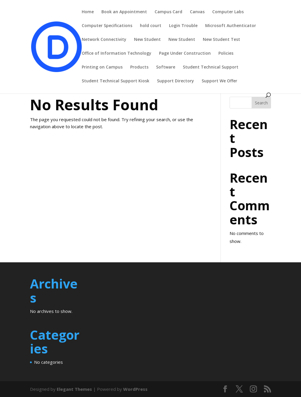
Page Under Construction (185, 53)
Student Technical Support (210, 67)
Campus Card (168, 12)
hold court (150, 26)
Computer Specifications (107, 26)
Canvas (197, 12)
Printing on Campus (102, 67)
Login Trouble (183, 26)
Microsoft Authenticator (230, 26)
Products (139, 67)
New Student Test (221, 39)
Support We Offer (219, 81)
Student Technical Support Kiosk (115, 81)
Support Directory (175, 81)
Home (88, 12)
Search (261, 103)
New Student (147, 39)
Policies (225, 53)
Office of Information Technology (116, 53)
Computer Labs (228, 12)
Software (165, 67)
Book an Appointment (124, 12)
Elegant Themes (74, 389)
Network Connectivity (104, 39)
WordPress (135, 389)
